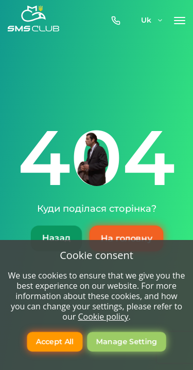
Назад (56, 238)
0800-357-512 (118, 20)
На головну (125, 238)
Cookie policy (103, 316)
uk (152, 20)
